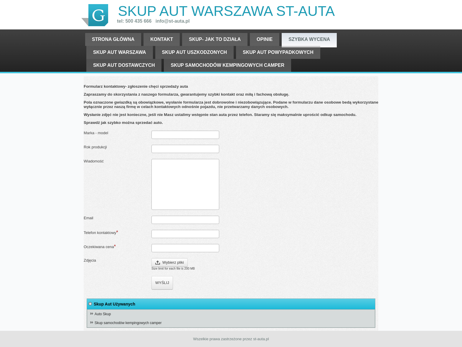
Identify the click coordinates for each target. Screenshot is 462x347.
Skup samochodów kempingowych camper (227, 65)
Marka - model (96, 133)
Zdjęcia (90, 260)
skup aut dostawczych (124, 65)
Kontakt (161, 39)
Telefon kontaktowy (101, 232)
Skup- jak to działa (215, 39)
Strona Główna (113, 39)
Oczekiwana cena (100, 246)
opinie (265, 39)
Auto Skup (103, 314)
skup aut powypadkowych (278, 52)
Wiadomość (94, 161)
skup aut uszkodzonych (194, 52)
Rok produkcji (95, 147)
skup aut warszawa (119, 52)
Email (88, 218)
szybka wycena (309, 39)
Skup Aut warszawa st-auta (226, 11)
